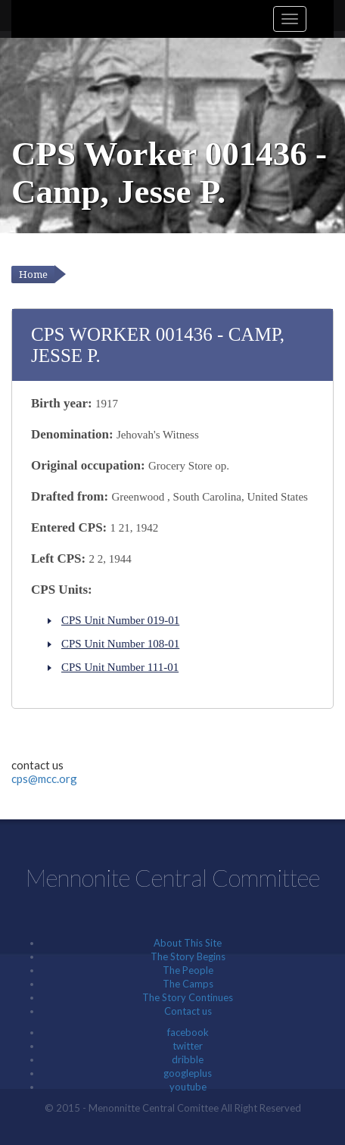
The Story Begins (188, 956)
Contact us (188, 1011)
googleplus (187, 1073)
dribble (188, 1059)
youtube (188, 1087)
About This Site (188, 943)
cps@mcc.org (44, 778)
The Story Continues (187, 997)
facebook (188, 1032)
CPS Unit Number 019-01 (120, 620)
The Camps (188, 984)
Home (33, 274)
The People (188, 970)
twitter (187, 1046)
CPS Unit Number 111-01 (120, 667)
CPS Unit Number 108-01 (120, 644)
